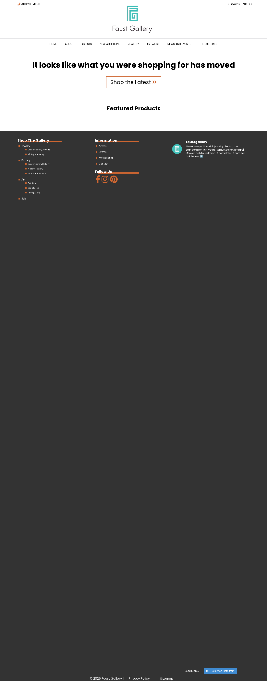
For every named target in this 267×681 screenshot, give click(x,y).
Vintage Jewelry (36, 154)
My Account (106, 157)
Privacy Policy (139, 678)
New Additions (110, 44)
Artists (87, 44)
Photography (34, 192)
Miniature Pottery (37, 173)
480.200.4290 (30, 4)
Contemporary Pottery (38, 164)
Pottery (25, 160)
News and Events (179, 44)
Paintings (32, 183)
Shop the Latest (133, 82)
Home (53, 44)
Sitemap (166, 678)
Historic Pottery (35, 168)
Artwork (153, 44)
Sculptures (33, 188)
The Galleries (208, 44)
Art (23, 179)
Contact (103, 163)
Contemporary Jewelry (39, 149)
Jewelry (133, 44)
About (69, 44)
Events (102, 151)
